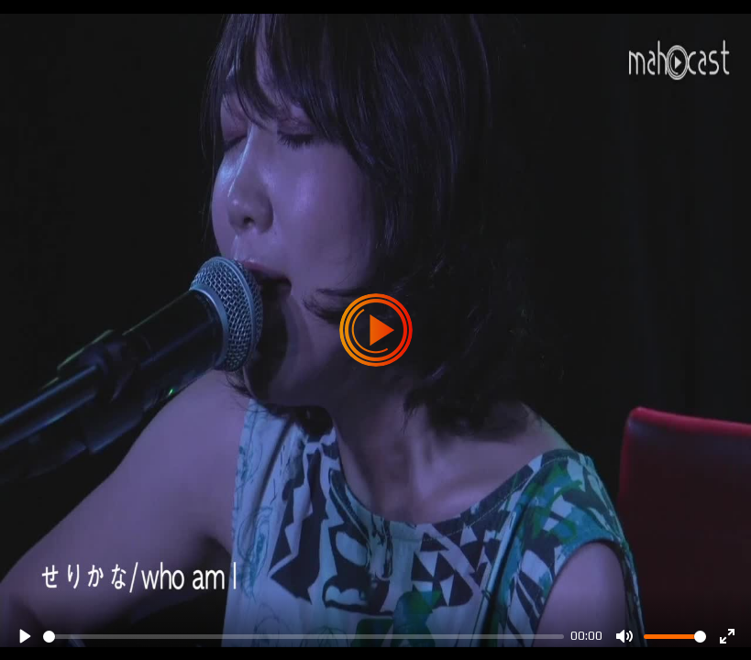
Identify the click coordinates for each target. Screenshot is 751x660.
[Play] (24, 636)
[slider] (303, 636)
